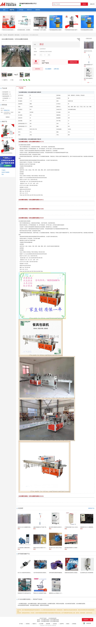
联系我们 (28, 623)
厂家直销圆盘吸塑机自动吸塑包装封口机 (57, 29)
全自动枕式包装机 (34, 605)
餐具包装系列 (11, 35)
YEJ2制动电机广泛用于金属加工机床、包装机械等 (44, 29)
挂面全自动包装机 (44, 605)
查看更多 (8, 117)
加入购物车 (48, 69)
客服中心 (34, 623)
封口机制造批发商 (52, 618)
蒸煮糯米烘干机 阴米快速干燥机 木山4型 (26, 593)
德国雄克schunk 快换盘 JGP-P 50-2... (56, 593)
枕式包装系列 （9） (7, 92)
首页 (1, 35)
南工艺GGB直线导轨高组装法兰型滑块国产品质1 (28, 572)
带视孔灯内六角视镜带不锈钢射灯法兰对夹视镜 (43, 593)
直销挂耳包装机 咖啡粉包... (7, 153)
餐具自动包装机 (60, 603)
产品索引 (3, 170)
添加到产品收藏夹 (5, 172)
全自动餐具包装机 (32, 603)
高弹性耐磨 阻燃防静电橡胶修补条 (56, 572)
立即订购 (56, 69)
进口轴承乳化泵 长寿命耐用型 (86, 572)
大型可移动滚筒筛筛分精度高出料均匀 (41, 572)
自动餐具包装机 (51, 603)
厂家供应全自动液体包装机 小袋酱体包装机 (11, 29)
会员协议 (55, 623)
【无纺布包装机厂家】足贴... (7, 137)
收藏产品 (4, 80)
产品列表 (5, 35)
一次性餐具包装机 (22, 603)
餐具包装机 (17, 35)
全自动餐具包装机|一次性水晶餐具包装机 (50, 619)
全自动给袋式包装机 (70, 603)
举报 (11, 80)
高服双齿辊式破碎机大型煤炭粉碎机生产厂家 (74, 572)
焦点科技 (50, 625)
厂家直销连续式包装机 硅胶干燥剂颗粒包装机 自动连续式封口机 (78, 29)
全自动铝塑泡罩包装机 (23, 605)
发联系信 (37, 69)
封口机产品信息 (43, 618)
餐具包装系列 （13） (7, 94)
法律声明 (62, 623)
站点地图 (41, 623)
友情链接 (74, 623)
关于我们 (21, 623)
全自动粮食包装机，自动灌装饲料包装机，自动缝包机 (29, 29)
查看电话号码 (73, 62)
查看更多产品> (91, 508)
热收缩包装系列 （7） (7, 96)
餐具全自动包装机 (42, 603)
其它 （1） (5, 100)
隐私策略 (48, 623)
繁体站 (67, 623)
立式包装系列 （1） (7, 98)
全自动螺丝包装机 (80, 603)
